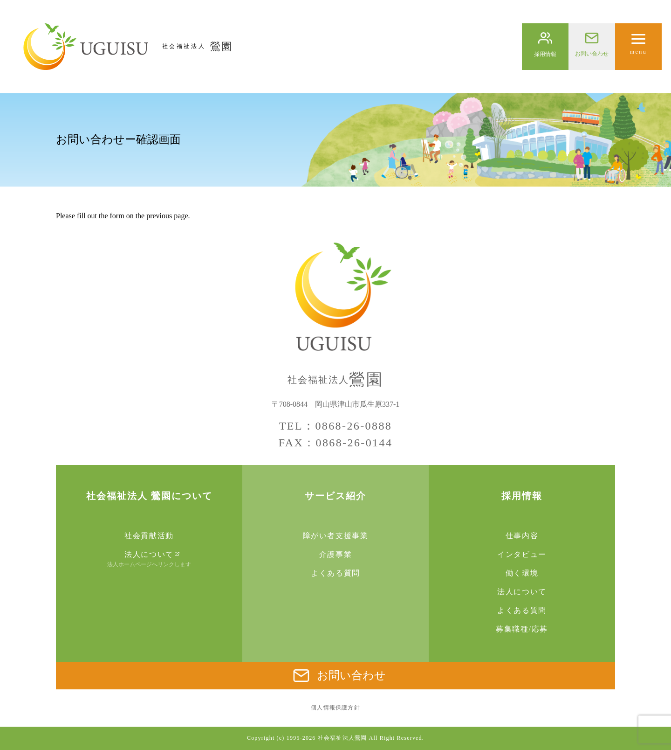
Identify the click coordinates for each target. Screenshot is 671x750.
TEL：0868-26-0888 (335, 426)
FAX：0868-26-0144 (336, 443)
